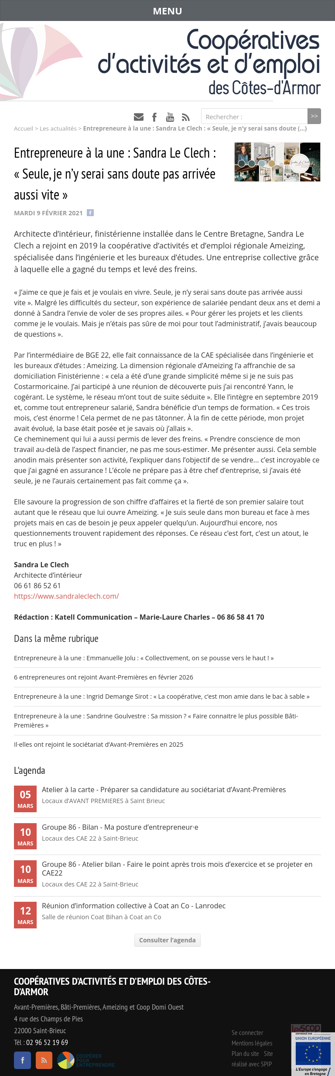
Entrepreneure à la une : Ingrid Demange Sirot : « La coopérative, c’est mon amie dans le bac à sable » (162, 696)
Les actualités (58, 128)
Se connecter (247, 1032)
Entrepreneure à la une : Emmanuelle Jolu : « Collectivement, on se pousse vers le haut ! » (144, 658)
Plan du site (245, 1053)
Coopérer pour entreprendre (86, 1060)
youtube (170, 117)
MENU (167, 10)
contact (139, 117)
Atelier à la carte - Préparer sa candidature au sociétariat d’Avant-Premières (164, 789)
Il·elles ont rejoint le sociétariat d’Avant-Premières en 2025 (98, 744)
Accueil (23, 128)
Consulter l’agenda (167, 940)
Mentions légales (252, 1042)
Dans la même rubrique (56, 638)
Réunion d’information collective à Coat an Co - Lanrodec (134, 905)
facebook (154, 117)
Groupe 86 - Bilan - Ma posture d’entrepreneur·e (120, 827)
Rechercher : (224, 117)
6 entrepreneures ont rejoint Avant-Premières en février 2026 (103, 677)
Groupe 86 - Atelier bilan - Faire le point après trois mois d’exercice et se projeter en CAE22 (177, 868)
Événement (313, 1054)
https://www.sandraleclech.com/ (66, 596)
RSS (186, 117)
